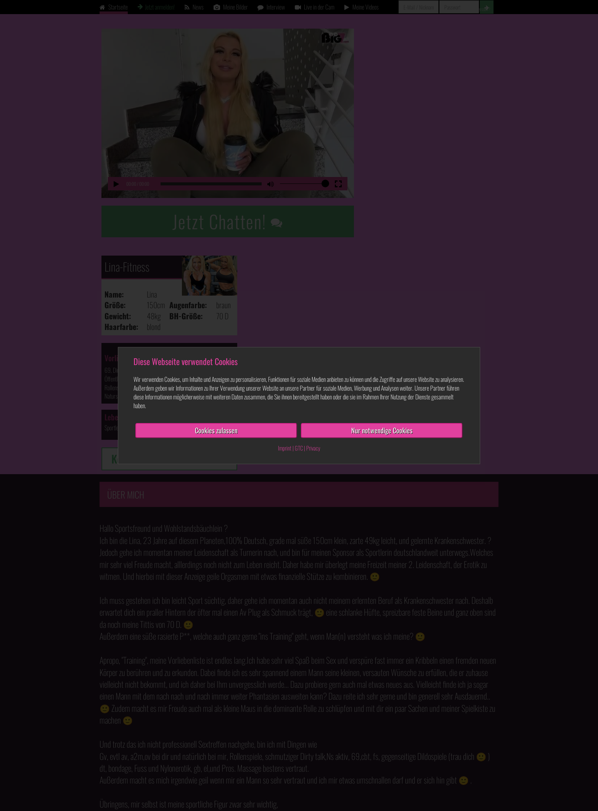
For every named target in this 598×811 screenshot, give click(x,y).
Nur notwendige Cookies (382, 430)
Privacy (313, 448)
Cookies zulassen (216, 430)
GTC (299, 448)
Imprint (284, 448)
